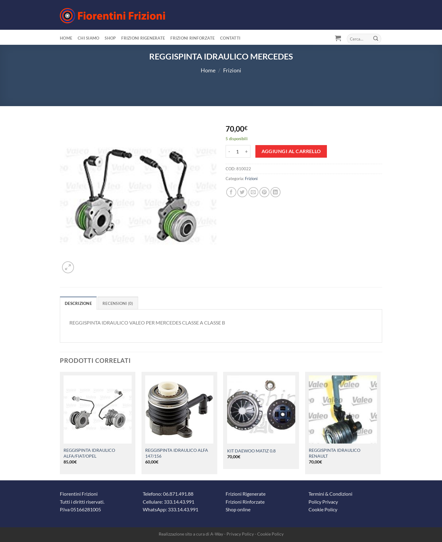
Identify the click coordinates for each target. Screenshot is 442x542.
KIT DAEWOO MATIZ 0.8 (251, 450)
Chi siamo (88, 38)
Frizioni (232, 70)
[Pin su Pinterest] (264, 192)
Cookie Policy (322, 509)
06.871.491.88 (178, 494)
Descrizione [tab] (78, 303)
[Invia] (375, 39)
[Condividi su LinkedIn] (275, 192)
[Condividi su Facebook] (231, 192)
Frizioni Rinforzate (192, 38)
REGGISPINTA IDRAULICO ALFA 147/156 (176, 453)
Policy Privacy (323, 502)
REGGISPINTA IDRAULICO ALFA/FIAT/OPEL (89, 453)
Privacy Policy (240, 533)
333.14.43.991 (179, 502)
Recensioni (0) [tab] (118, 303)
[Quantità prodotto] (237, 151)
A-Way (216, 533)
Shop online (238, 509)
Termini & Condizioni (330, 494)
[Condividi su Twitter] (242, 192)
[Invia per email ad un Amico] (253, 192)
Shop (110, 38)
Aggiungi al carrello (291, 151)
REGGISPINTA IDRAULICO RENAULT (334, 453)
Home (66, 38)
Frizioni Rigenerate (143, 38)
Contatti (230, 38)
